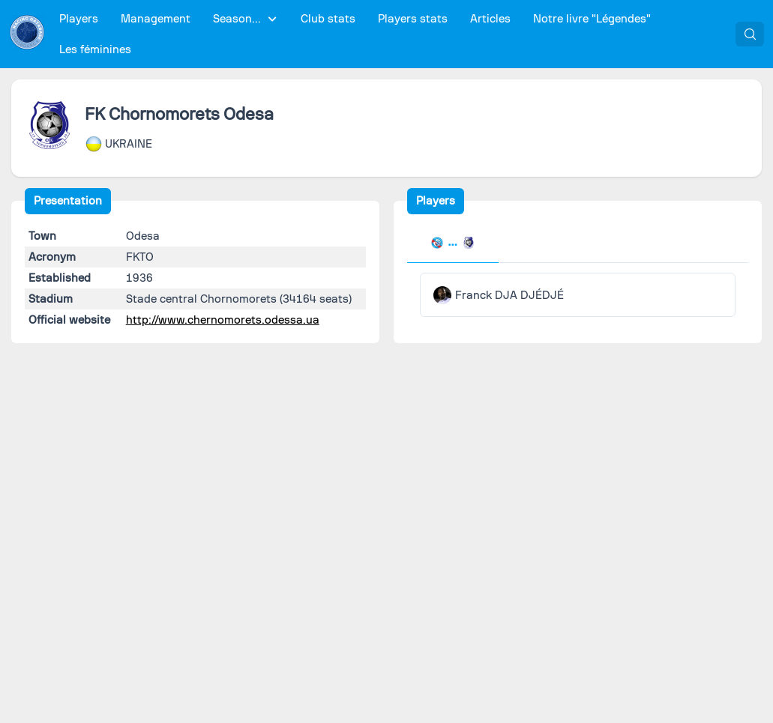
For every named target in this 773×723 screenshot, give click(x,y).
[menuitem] (79, 19)
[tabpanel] (578, 295)
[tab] (453, 244)
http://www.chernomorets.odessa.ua (222, 320)
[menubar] (390, 34)
